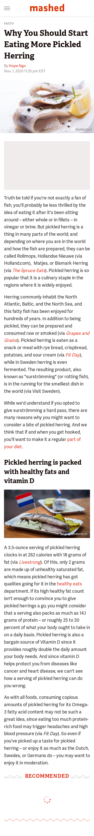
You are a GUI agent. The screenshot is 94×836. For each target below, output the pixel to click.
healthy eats (69, 584)
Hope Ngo (17, 65)
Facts (9, 23)
